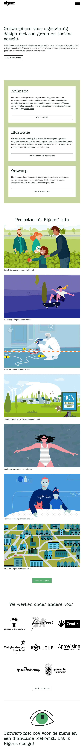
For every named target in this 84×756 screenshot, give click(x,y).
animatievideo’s (17, 103)
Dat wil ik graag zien (42, 191)
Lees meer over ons (13, 58)
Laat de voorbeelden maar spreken (42, 156)
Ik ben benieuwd (42, 117)
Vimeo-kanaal (29, 109)
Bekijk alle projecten (41, 581)
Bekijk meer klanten (42, 688)
